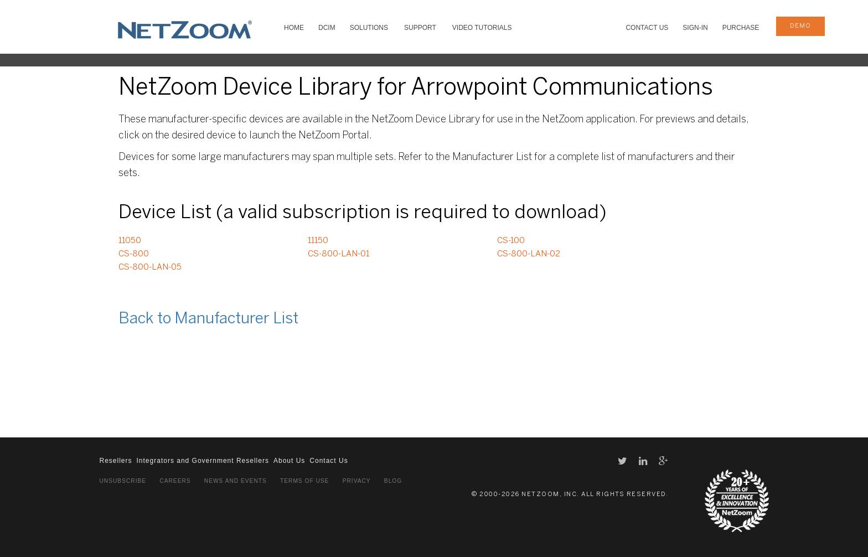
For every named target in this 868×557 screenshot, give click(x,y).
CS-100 (511, 241)
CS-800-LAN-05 (150, 267)
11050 (129, 241)
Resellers (116, 461)
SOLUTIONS (369, 28)
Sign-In (695, 28)
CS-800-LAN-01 (338, 254)
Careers (174, 481)
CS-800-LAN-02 (528, 254)
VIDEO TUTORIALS (482, 28)
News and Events (235, 481)
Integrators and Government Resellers (203, 461)
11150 (318, 241)
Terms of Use (304, 481)
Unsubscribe (123, 481)
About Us (289, 461)
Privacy (357, 481)
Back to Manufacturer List (208, 319)
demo (800, 26)
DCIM (326, 28)
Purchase (741, 28)
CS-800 (133, 254)
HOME (294, 28)
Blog (393, 481)
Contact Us (647, 28)
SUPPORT (420, 28)
